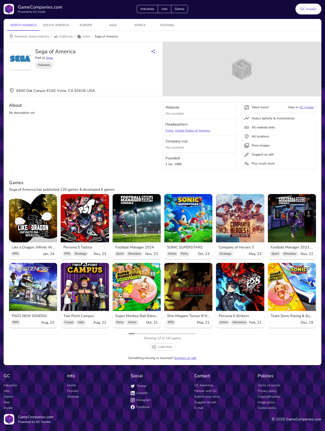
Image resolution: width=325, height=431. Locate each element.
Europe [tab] (86, 25)
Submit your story (207, 396)
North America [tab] (23, 25)
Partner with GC (205, 391)
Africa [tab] (140, 25)
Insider (8, 408)
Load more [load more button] (162, 347)
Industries (147, 9)
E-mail (198, 408)
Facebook (140, 407)
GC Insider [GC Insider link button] (308, 9)
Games (179, 9)
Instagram (141, 400)
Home (71, 385)
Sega (49, 58)
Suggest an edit (185, 358)
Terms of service (269, 385)
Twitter (138, 386)
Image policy (266, 402)
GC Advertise (203, 385)
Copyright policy (269, 396)
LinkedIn (139, 393)
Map (7, 402)
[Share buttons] (153, 51)
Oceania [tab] (167, 25)
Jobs (164, 9)
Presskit (73, 391)
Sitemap (73, 396)
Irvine (169, 130)
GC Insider (306, 107)
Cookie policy (267, 408)
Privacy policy (267, 391)
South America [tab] (56, 25)
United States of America (192, 130)
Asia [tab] (113, 25)
